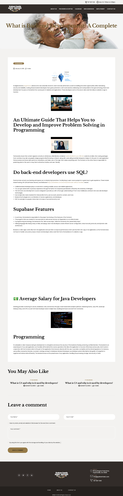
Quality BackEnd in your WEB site (74, 156)
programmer (27, 86)
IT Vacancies (18, 63)
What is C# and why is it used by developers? (34, 383)
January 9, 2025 (19, 68)
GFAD (53, 495)
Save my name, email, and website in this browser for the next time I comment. (32, 423)
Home (31, 39)
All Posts (40, 38)
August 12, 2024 (30, 386)
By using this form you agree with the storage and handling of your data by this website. (35, 442)
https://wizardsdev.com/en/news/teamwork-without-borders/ (66, 182)
